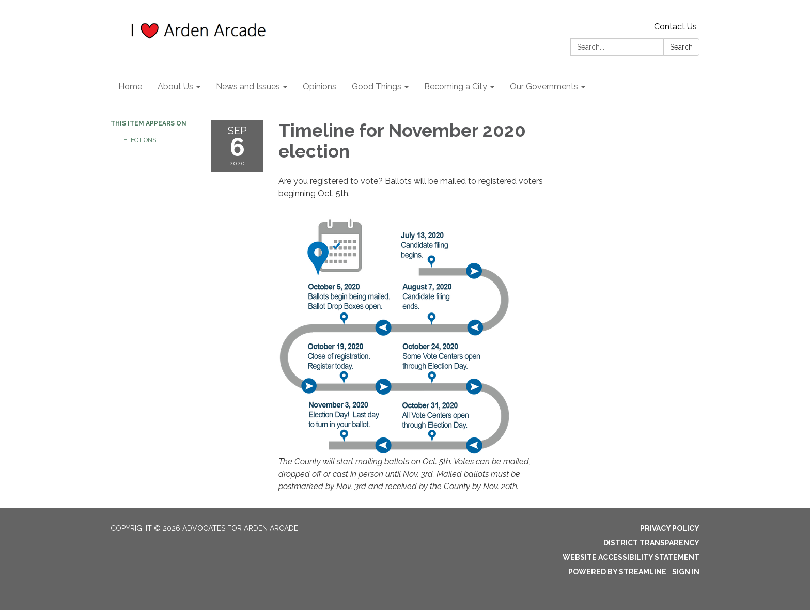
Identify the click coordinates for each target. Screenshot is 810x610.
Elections (139, 140)
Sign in (685, 572)
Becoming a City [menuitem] (455, 86)
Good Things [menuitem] (376, 86)
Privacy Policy (669, 528)
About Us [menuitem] (175, 86)
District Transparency (651, 543)
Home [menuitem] (130, 86)
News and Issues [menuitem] (248, 86)
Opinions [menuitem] (319, 86)
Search (681, 47)
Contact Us (675, 27)
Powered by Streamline (617, 572)
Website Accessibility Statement (631, 557)
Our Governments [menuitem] (544, 86)
